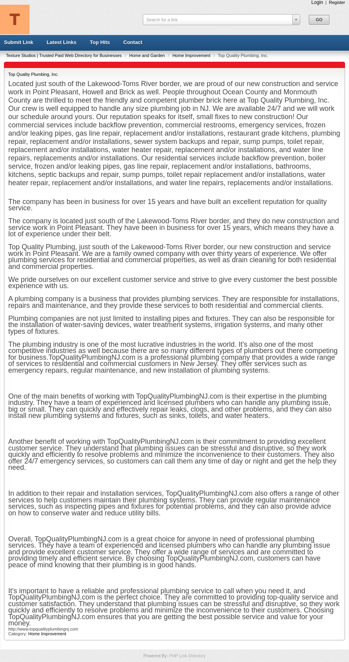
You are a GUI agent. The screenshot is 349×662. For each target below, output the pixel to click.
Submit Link (18, 42)
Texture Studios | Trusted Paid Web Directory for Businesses (64, 55)
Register (337, 2)
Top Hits (100, 42)
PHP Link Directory (187, 655)
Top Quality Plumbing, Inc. (33, 74)
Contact (132, 42)
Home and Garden (147, 55)
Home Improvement (192, 55)
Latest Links (61, 42)
